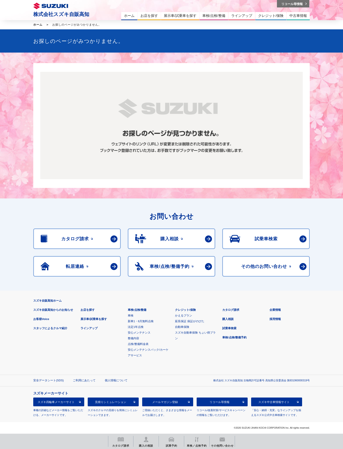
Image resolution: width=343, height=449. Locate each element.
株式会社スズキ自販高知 (61, 14)
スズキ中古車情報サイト (274, 402)
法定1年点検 (136, 327)
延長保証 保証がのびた (189, 321)
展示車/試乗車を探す (93, 319)
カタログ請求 (230, 309)
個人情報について (116, 380)
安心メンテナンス (139, 332)
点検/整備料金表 (138, 344)
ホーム (37, 24)
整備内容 (133, 338)
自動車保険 (182, 327)
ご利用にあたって (84, 380)
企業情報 (275, 309)
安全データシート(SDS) (48, 380)
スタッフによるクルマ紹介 (50, 328)
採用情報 (275, 319)
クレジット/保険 (185, 309)
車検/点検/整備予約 (234, 337)
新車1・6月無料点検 (141, 321)
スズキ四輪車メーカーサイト (56, 402)
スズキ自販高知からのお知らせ (53, 309)
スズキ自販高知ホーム (47, 300)
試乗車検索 (229, 328)
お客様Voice (41, 319)
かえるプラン (183, 315)
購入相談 (228, 319)
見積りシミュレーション (110, 402)
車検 (130, 315)
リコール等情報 (219, 402)
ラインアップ (89, 328)
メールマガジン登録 (165, 402)
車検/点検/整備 (137, 309)
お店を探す (87, 309)
